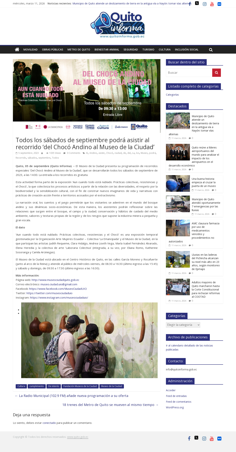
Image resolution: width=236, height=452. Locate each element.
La (133, 153)
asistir (101, 153)
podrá (152, 153)
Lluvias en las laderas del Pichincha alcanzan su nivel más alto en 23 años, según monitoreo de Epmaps (206, 262)
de (124, 153)
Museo (144, 153)
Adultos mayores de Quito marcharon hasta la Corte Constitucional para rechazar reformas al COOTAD (206, 289)
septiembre (44, 157)
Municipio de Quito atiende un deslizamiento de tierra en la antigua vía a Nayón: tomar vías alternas (132, 3)
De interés (53, 386)
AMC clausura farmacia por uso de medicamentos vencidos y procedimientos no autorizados (194, 232)
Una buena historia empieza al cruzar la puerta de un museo (204, 182)
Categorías (172, 94)
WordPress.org (175, 407)
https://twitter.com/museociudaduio (49, 293)
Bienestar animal (107, 49)
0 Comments (71, 153)
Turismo (148, 49)
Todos (55, 157)
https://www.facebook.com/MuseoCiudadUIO (58, 288)
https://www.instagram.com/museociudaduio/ (59, 297)
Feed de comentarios (178, 401)
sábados (32, 157)
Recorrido (21, 157)
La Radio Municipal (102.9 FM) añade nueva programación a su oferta (71, 395)
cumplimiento (37, 386)
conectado (49, 423)
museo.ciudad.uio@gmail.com (59, 284)
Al (87, 153)
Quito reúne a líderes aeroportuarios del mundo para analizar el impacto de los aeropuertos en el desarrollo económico (194, 156)
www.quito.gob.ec (77, 437)
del (129, 153)
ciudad (118, 153)
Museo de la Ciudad (111, 386)
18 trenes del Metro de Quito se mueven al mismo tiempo (110, 404)
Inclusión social (186, 49)
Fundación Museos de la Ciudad (80, 386)
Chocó (109, 153)
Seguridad (131, 49)
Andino (93, 153)
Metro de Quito (78, 49)
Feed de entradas (176, 396)
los (137, 153)
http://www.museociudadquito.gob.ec (55, 280)
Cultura (165, 49)
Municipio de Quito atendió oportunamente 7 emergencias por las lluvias (206, 204)
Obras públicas (52, 49)
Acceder (171, 390)
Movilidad (30, 49)
